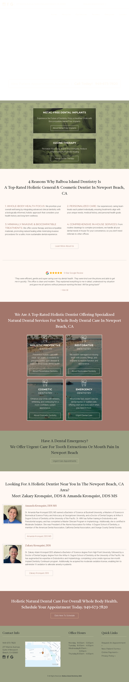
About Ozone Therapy (64, 158)
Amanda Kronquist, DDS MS (39, 536)
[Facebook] (8, 4)
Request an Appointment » (113, 644)
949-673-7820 (116, 4)
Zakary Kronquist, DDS (39, 573)
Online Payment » (110, 652)
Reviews (96, 14)
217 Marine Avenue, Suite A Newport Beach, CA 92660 (11, 650)
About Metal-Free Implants (64, 128)
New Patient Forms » (111, 649)
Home (54, 14)
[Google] (11, 4)
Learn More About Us (64, 246)
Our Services (81, 14)
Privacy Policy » (109, 656)
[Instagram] (4, 4)
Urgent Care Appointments (64, 461)
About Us (66, 14)
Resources (109, 14)
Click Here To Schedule (64, 615)
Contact (122, 14)
